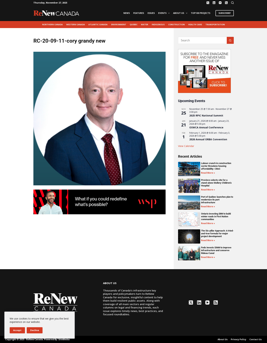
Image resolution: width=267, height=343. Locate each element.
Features (138, 13)
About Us (181, 13)
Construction (176, 24)
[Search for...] (202, 40)
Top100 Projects (200, 13)
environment (118, 24)
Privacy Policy (238, 339)
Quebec (133, 24)
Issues (151, 13)
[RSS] (226, 2)
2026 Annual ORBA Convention (208, 139)
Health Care (195, 24)
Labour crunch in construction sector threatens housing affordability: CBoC (216, 166)
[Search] (232, 2)
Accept (17, 330)
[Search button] (230, 40)
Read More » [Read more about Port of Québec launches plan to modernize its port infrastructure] (208, 206)
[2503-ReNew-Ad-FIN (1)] (99, 202)
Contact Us (255, 339)
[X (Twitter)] (208, 2)
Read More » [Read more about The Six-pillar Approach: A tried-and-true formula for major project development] (208, 240)
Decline (34, 330)
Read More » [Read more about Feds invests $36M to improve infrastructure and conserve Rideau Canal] (208, 257)
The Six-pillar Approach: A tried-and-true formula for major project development (217, 233)
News (126, 13)
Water (144, 24)
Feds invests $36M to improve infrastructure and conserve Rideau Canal (216, 250)
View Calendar (186, 146)
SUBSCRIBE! (224, 13)
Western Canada (75, 24)
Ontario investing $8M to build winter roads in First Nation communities (216, 216)
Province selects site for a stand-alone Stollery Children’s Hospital (216, 183)
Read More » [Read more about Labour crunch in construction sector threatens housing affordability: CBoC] (208, 172)
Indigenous (158, 24)
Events (164, 13)
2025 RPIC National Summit (206, 115)
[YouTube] (220, 2)
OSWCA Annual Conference (206, 127)
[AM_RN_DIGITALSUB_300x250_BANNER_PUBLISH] (204, 71)
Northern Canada (52, 24)
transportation (215, 24)
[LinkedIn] (214, 2)
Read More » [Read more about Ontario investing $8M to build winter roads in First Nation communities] (208, 223)
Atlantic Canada (98, 24)
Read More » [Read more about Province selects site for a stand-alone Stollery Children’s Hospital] (208, 189)
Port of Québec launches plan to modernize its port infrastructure (217, 200)
